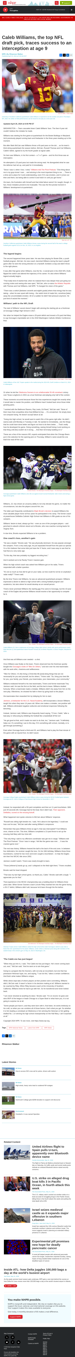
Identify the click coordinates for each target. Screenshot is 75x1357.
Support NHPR (15, 1317)
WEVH (45, 1347)
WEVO (45, 1351)
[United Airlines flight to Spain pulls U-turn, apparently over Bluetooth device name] (17, 1152)
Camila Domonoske (38, 1160)
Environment (20, 1111)
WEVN (45, 1350)
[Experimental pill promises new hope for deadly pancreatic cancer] (17, 1247)
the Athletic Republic (63, 283)
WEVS (45, 1354)
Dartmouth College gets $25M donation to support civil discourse (38, 1100)
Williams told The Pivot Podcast (43, 170)
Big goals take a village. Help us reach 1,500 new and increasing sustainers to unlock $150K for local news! (37, 18)
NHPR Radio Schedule (32, 1338)
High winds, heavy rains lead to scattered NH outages (34, 1085)
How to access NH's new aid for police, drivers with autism (36, 1071)
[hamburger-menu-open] (5, 3)
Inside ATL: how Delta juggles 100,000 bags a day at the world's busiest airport (35, 1271)
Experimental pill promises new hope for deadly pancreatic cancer (50, 1245)
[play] (5, 10)
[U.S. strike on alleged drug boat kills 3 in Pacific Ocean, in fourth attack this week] (17, 1184)
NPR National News (16, 1028)
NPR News (48, 1028)
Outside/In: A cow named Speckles (28, 1114)
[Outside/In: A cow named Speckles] (8, 1115)
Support (67, 3)
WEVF (45, 1345)
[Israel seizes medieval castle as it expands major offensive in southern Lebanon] (17, 1215)
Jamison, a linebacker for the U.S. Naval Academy (22, 701)
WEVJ (45, 1348)
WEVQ (45, 1353)
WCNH (45, 1342)
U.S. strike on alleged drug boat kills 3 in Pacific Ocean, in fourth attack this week (51, 1183)
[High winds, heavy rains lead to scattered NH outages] (8, 1086)
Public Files (46, 1338)
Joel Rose (7, 1276)
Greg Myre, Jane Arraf (39, 1223)
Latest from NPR (33, 1028)
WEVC (45, 1343)
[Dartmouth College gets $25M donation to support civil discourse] (8, 1100)
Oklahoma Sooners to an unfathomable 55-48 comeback (41, 392)
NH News (19, 1068)
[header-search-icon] (57, 3)
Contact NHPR (32, 1334)
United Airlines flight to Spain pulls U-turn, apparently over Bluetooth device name (50, 1151)
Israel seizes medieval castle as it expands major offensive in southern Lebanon (50, 1214)
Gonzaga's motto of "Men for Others (27, 667)
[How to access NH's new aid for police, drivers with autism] (8, 1072)
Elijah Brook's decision (43, 511)
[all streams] (72, 10)
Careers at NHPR (33, 1343)
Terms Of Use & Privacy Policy (48, 1334)
